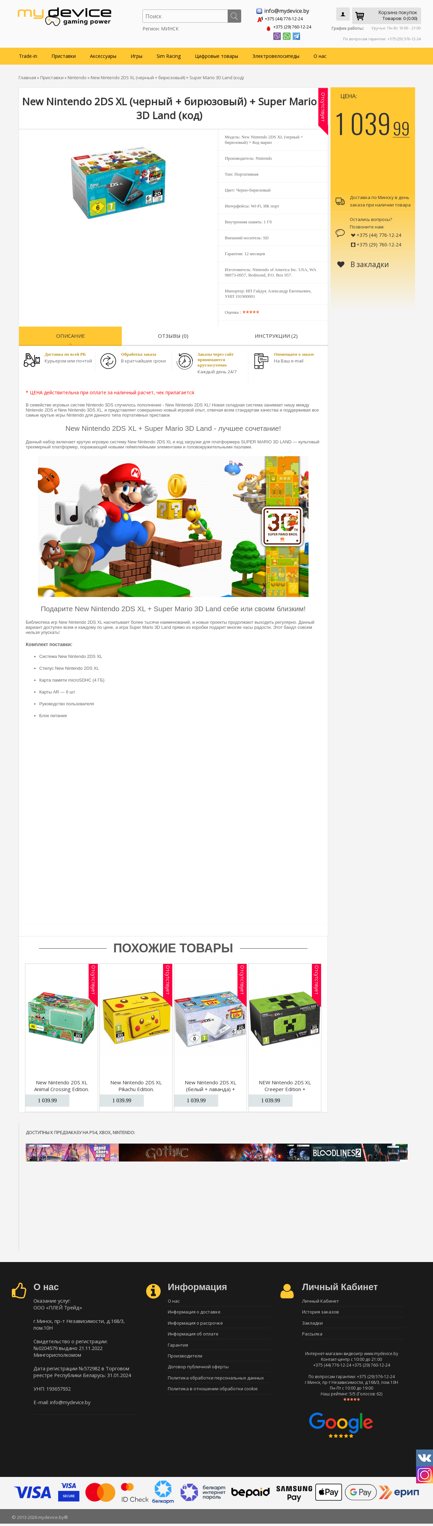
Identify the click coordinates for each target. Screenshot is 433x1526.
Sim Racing (169, 54)
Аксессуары (103, 54)
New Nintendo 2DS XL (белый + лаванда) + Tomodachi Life (210, 1088)
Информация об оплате (193, 1335)
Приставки (63, 54)
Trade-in (28, 54)
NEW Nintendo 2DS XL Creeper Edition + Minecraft (285, 1088)
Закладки (312, 1323)
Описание (70, 334)
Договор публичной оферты (198, 1371)
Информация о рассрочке (195, 1323)
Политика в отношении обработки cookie (213, 1394)
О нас (320, 54)
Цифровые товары (216, 54)
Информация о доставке (194, 1311)
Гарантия (178, 1347)
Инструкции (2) (276, 334)
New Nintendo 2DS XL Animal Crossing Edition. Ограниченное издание (61, 1088)
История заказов (320, 1311)
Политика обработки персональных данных (216, 1382)
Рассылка (312, 1335)
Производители (185, 1359)
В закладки (363, 263)
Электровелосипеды (275, 54)
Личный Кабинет (320, 1300)
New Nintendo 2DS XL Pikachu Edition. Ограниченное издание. (136, 1088)
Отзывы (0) (173, 334)
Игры (136, 54)
